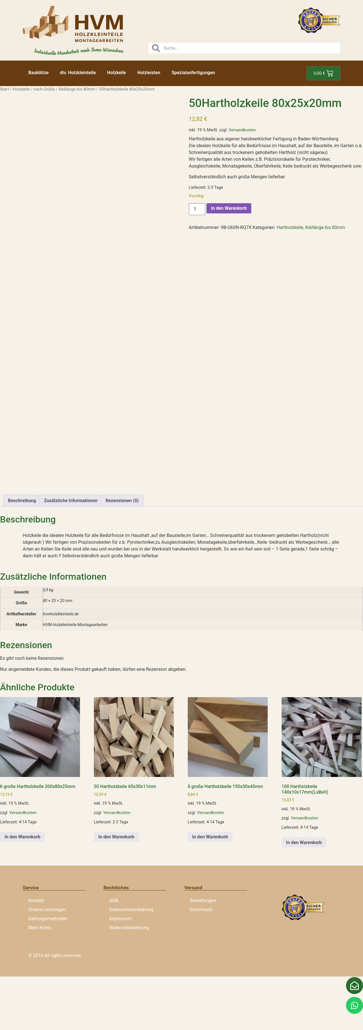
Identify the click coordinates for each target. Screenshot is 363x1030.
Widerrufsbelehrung (129, 981)
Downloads (201, 963)
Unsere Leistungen (47, 963)
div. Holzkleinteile (78, 72)
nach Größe (44, 89)
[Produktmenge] (197, 209)
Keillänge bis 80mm (77, 89)
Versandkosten (242, 130)
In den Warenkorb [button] (22, 890)
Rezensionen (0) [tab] (122, 554)
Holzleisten (148, 72)
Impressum (120, 972)
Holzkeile (116, 72)
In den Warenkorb (229, 208)
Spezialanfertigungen (193, 72)
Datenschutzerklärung (131, 963)
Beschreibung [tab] (22, 554)
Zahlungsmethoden (47, 972)
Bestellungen (203, 954)
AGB (113, 954)
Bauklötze (38, 72)
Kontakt (36, 954)
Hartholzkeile (290, 227)
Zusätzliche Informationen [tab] (71, 554)
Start (4, 89)
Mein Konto (39, 981)
